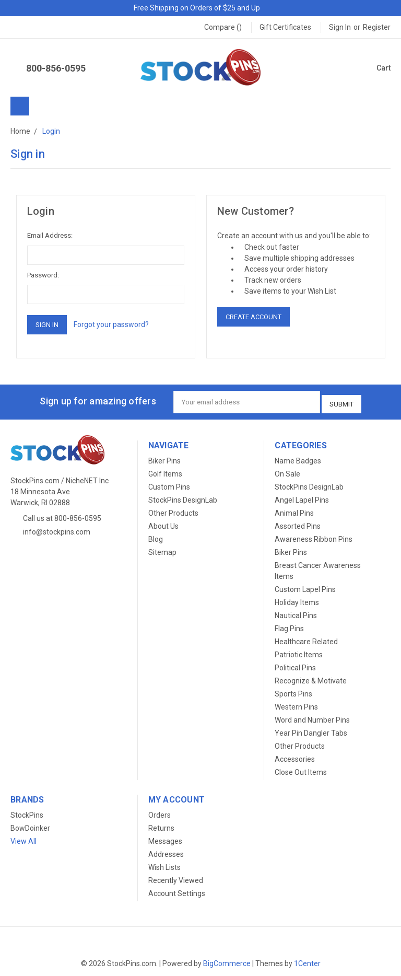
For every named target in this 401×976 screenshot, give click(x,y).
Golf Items (165, 471)
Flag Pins (289, 625)
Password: (43, 275)
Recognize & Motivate (311, 677)
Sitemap (162, 549)
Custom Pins (169, 484)
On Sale (287, 471)
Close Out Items (301, 769)
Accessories (295, 756)
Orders (159, 812)
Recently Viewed (175, 877)
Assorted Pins (298, 523)
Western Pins (296, 704)
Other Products (173, 510)
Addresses (166, 851)
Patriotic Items (299, 651)
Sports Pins (293, 691)
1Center (307, 960)
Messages (165, 838)
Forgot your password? (111, 324)
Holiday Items (297, 599)
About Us (163, 523)
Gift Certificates (285, 27)
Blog (155, 536)
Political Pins (295, 664)
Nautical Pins (296, 612)
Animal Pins (294, 510)
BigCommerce (227, 960)
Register (377, 27)
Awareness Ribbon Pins (313, 536)
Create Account (253, 317)
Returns (161, 825)
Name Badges (298, 458)
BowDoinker (30, 825)
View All (23, 838)
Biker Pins (164, 458)
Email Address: (50, 235)
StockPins (26, 812)
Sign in (340, 27)
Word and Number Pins (312, 717)
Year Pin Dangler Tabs (311, 730)
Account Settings (176, 890)
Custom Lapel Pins (305, 586)
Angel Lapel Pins (302, 497)
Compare (223, 27)
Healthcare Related (306, 638)
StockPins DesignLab (182, 497)
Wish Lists (164, 864)
